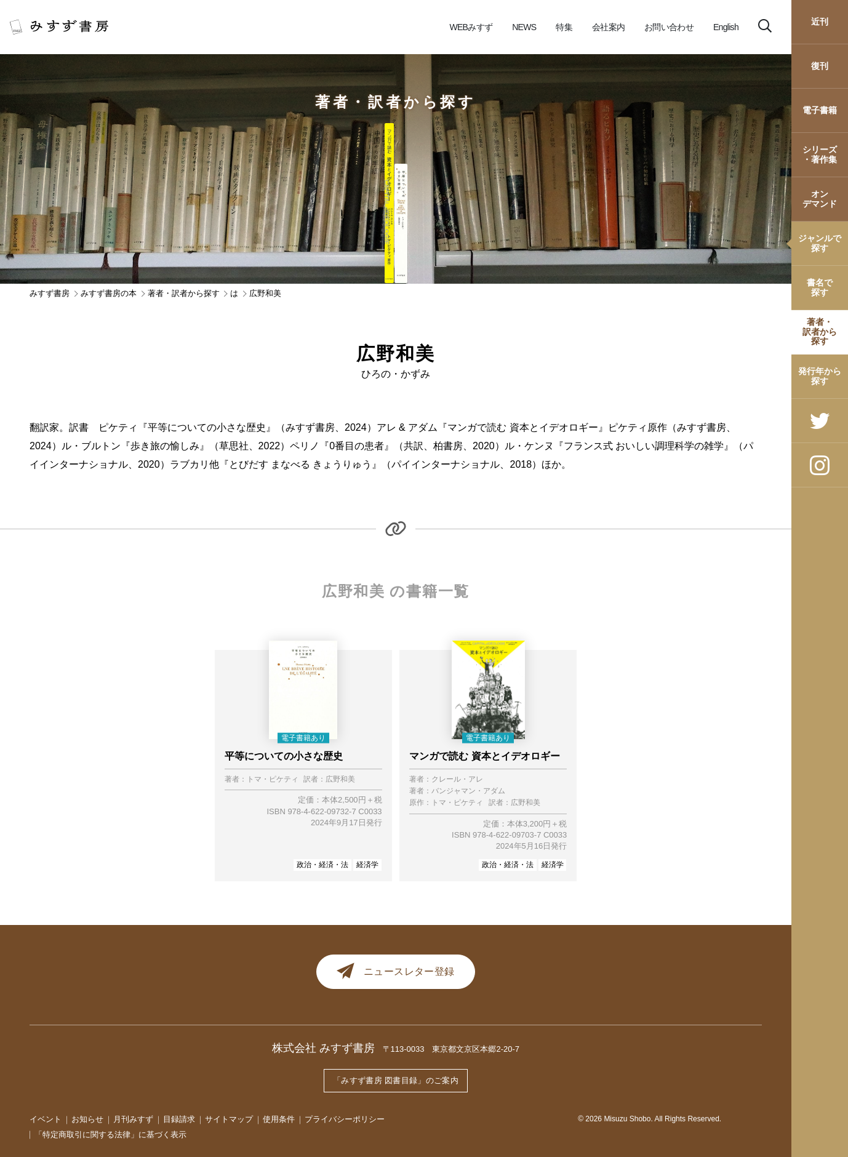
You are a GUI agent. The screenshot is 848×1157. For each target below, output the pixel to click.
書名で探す (820, 287)
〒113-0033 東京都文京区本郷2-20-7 (451, 1052)
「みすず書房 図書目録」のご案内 (395, 1082)
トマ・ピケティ (272, 779)
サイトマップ (229, 1119)
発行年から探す (819, 375)
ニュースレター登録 (396, 973)
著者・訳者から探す (819, 331)
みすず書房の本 (109, 293)
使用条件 (279, 1119)
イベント (46, 1119)
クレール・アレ (457, 779)
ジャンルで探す (819, 242)
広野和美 (340, 779)
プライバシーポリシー (345, 1119)
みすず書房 (50, 293)
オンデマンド (819, 198)
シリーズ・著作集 (819, 154)
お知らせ (87, 1119)
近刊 (819, 21)
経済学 (367, 864)
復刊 (819, 66)
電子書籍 (819, 110)
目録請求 (179, 1119)
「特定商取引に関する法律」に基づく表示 (110, 1134)
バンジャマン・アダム (468, 791)
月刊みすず (133, 1119)
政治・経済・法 (322, 864)
